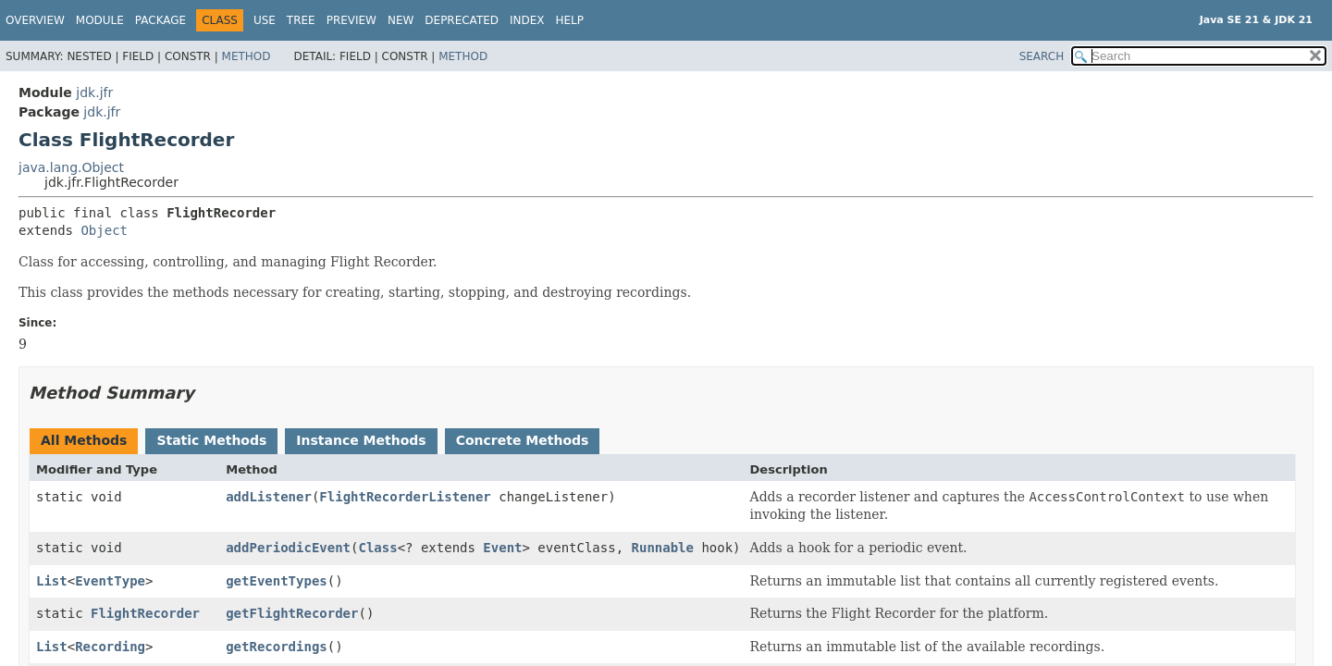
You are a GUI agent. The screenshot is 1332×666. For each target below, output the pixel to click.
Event (502, 547)
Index (527, 20)
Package (160, 20)
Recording (110, 646)
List (52, 581)
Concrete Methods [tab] (522, 440)
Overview (35, 20)
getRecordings (276, 646)
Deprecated (462, 20)
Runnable (663, 547)
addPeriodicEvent (288, 547)
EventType (110, 581)
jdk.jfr (94, 92)
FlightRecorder (145, 613)
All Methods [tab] (84, 440)
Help (570, 20)
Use (264, 20)
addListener (269, 496)
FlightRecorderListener (404, 496)
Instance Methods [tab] (361, 440)
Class (377, 547)
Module (100, 20)
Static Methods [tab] (211, 440)
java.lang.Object (71, 167)
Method (246, 56)
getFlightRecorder (292, 613)
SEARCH (1042, 56)
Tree (301, 20)
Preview (351, 20)
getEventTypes (276, 581)
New (400, 20)
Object (104, 230)
